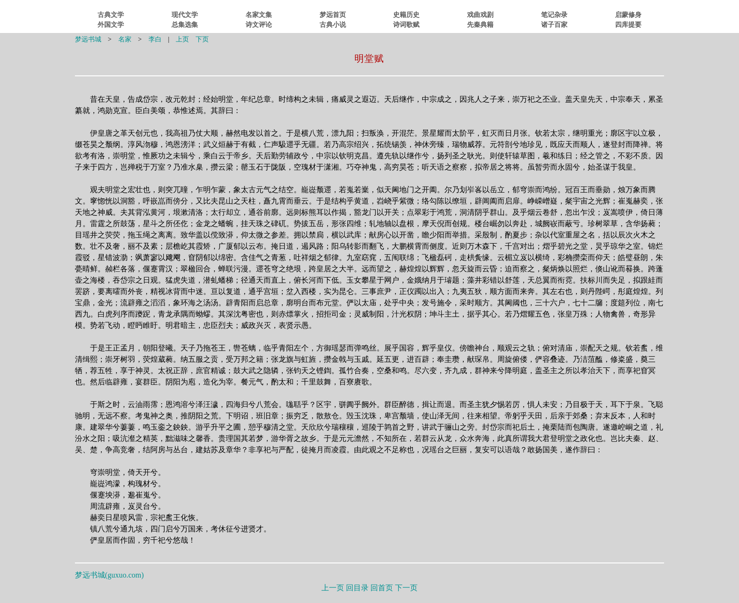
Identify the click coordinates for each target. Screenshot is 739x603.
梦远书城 (88, 39)
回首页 (381, 588)
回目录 (357, 588)
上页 (182, 39)
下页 (202, 39)
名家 (124, 39)
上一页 (332, 588)
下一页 (406, 588)
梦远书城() (109, 575)
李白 (155, 39)
